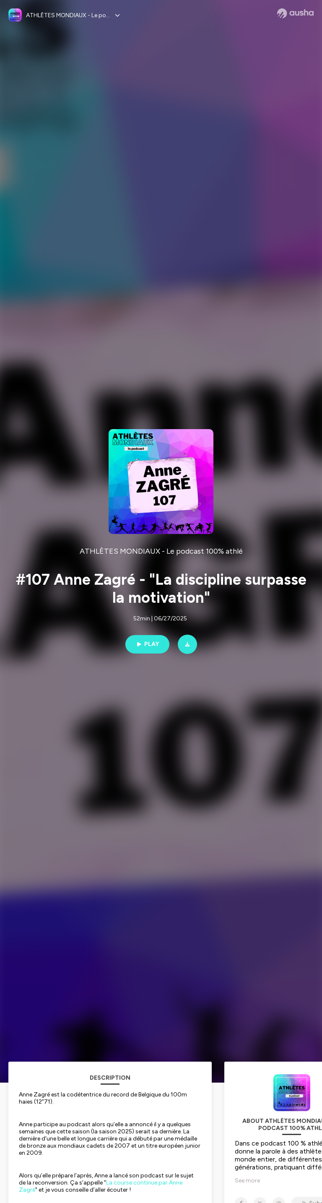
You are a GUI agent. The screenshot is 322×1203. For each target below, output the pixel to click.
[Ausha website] (295, 13)
